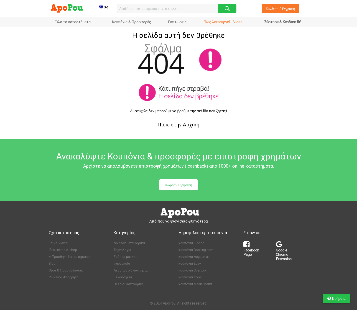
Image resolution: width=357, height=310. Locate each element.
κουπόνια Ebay (189, 263)
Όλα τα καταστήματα (73, 22)
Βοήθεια (336, 298)
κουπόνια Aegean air (194, 257)
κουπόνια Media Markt (195, 284)
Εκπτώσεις (177, 22)
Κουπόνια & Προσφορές (131, 22)
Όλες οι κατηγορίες (129, 284)
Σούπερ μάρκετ (125, 257)
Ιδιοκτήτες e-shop (63, 250)
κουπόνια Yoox (189, 277)
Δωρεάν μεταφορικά (129, 243)
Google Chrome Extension (284, 252)
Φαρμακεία (122, 263)
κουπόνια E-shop (191, 243)
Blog (52, 263)
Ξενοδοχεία (123, 277)
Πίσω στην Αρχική (178, 125)
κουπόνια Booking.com (195, 250)
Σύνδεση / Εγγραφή (280, 8)
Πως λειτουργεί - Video (223, 22)
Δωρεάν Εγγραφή (178, 184)
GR (103, 7)
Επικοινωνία (58, 243)
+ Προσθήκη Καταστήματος (69, 257)
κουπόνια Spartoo (192, 270)
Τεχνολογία (122, 250)
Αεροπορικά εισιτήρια (131, 270)
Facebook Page (251, 250)
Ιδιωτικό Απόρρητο (64, 277)
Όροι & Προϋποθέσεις (66, 270)
